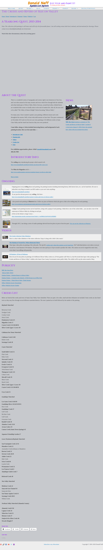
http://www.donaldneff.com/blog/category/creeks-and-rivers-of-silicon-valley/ (34, 197)
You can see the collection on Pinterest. (81, 223)
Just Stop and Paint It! (62, 3)
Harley (64, 8)
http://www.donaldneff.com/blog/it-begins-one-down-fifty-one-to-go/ (30, 164)
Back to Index (15, 177)
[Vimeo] (11, 544)
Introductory (14, 16)
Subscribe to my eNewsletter (51, 544)
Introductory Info (18, 134)
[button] (34, 8)
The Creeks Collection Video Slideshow (20, 236)
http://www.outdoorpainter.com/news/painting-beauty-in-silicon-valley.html (32, 172)
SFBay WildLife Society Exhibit (11, 285)
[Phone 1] (3, 544)
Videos (26, 16)
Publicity (31, 16)
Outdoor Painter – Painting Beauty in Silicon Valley (16, 275)
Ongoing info (16, 137)
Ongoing (20, 16)
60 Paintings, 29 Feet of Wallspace (19, 254)
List (36, 16)
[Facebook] (6, 544)
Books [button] (73, 8)
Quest (3, 16)
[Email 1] (1, 544)
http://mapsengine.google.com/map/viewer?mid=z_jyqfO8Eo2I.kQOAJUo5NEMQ (35, 216)
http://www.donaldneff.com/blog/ (21, 192)
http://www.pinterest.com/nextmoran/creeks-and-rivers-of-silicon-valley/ (32, 204)
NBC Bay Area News (8, 270)
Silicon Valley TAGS (8, 272)
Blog (39, 8)
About (7, 16)
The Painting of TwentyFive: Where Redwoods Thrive (25, 242)
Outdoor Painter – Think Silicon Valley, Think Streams (17, 280)
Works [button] (31, 8)
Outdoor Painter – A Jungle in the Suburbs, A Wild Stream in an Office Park (23, 277)
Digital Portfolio (85, 8)
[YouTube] (8, 544)
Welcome (14, 8)
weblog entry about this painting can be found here (60, 245)
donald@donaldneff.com (44, 149)
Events (46, 8)
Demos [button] (55, 8)
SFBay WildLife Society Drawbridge (12, 283)
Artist (23, 8)
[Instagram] (14, 544)
